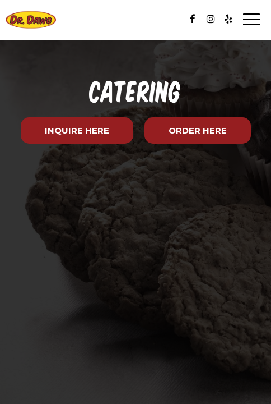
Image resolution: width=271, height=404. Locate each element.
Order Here (198, 130)
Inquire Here (65, 134)
